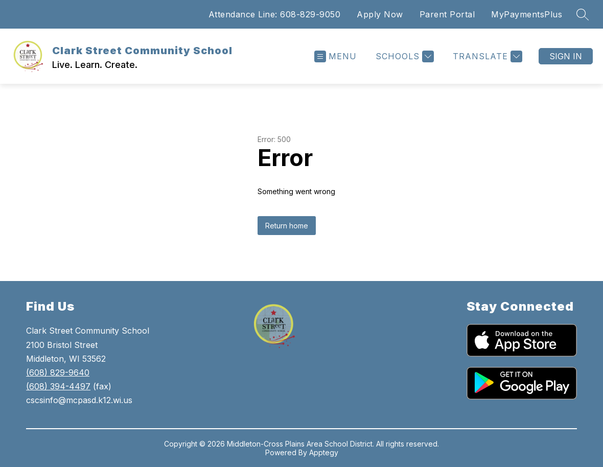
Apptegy (323, 452)
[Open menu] (335, 56)
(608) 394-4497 (58, 386)
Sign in (565, 56)
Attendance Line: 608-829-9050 (274, 14)
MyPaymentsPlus (526, 14)
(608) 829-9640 (57, 372)
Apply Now (380, 14)
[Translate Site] (486, 56)
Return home (286, 225)
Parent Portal (447, 14)
